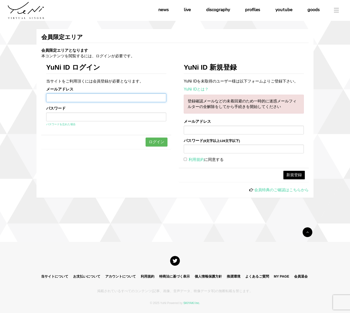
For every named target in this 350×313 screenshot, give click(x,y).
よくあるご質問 (257, 276)
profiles (252, 10)
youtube (283, 10)
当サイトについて (54, 276)
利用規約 (196, 159)
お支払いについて (86, 276)
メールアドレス (59, 89)
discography (218, 10)
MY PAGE (281, 276)
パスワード (56, 108)
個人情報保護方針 (208, 276)
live (187, 10)
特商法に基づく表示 (174, 276)
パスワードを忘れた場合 (61, 124)
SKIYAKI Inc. (191, 303)
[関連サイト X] (175, 261)
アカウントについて (120, 276)
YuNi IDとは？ (196, 89)
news (163, 10)
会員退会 (301, 276)
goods (313, 10)
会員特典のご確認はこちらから (281, 190)
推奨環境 (233, 276)
